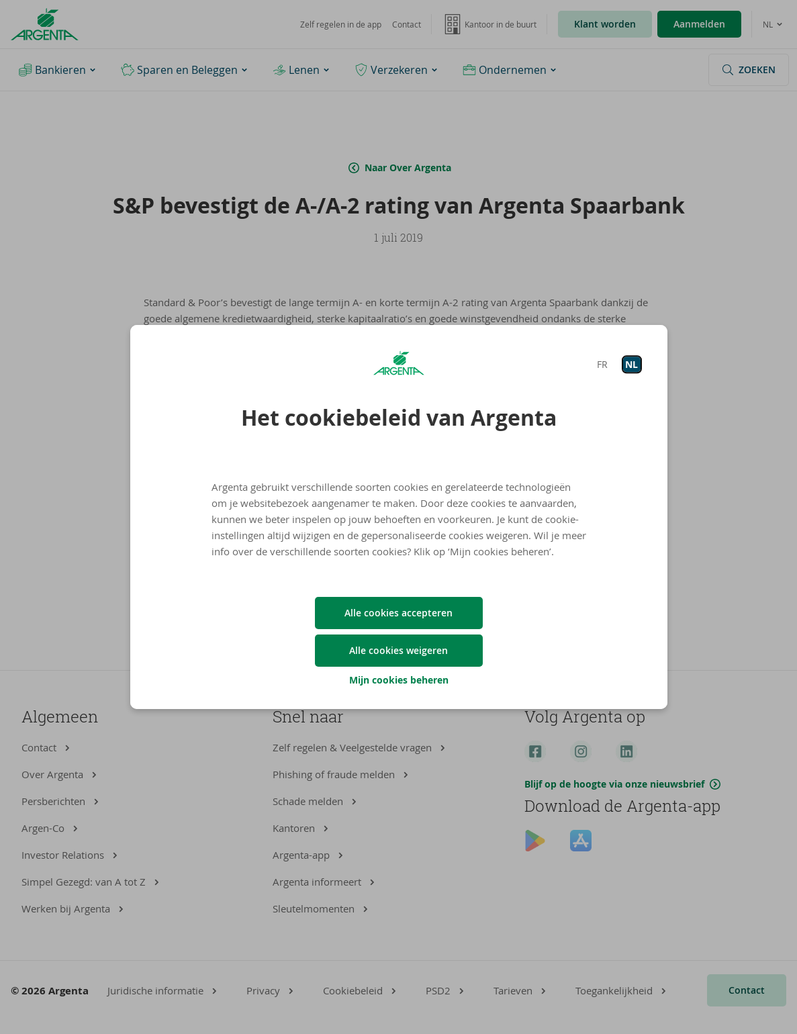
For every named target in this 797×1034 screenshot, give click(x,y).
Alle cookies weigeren (398, 650)
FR (602, 364)
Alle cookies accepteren (398, 612)
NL (631, 364)
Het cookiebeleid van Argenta (399, 417)
